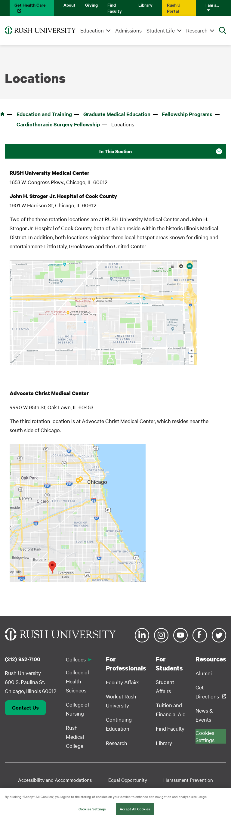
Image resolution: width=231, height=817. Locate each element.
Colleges (76, 659)
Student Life (160, 30)
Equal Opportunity (127, 779)
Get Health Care (30, 5)
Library (145, 5)
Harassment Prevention (188, 779)
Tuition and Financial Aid (171, 709)
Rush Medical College (75, 736)
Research (197, 30)
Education (92, 30)
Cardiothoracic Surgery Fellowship (58, 124)
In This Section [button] (115, 151)
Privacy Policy (170, 789)
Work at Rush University (121, 701)
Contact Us (25, 707)
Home (2, 114)
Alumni (204, 673)
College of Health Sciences (77, 681)
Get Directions (207, 692)
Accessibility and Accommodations (55, 779)
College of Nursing (77, 709)
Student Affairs (165, 686)
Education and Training (44, 114)
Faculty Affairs (122, 682)
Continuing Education (119, 724)
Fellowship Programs (187, 114)
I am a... (212, 5)
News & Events (204, 715)
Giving (91, 5)
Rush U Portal (173, 8)
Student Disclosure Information (79, 789)
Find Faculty (114, 8)
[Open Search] (222, 30)
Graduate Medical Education (116, 114)
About (69, 5)
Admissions (128, 30)
